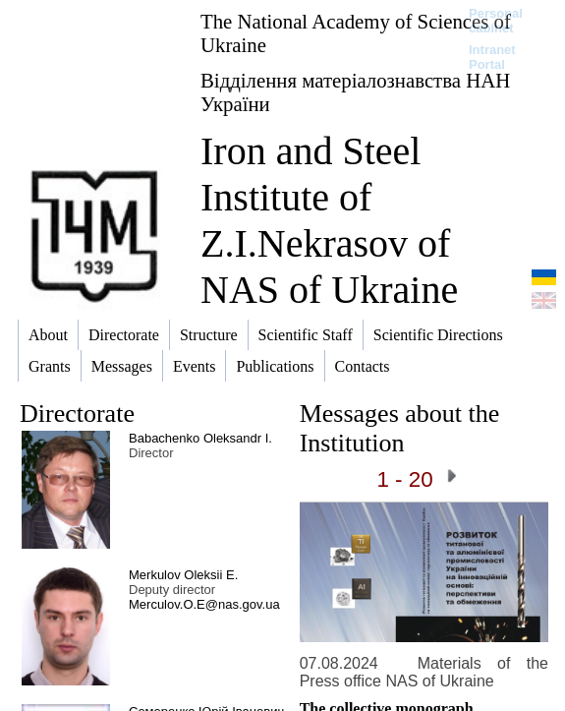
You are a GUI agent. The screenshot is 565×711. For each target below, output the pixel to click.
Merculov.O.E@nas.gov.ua (204, 604)
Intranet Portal (492, 57)
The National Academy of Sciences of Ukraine (355, 33)
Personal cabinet (496, 20)
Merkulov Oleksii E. (183, 574)
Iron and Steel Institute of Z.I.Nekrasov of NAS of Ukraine (329, 220)
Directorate (77, 413)
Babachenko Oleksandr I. (200, 438)
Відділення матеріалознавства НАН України (355, 92)
